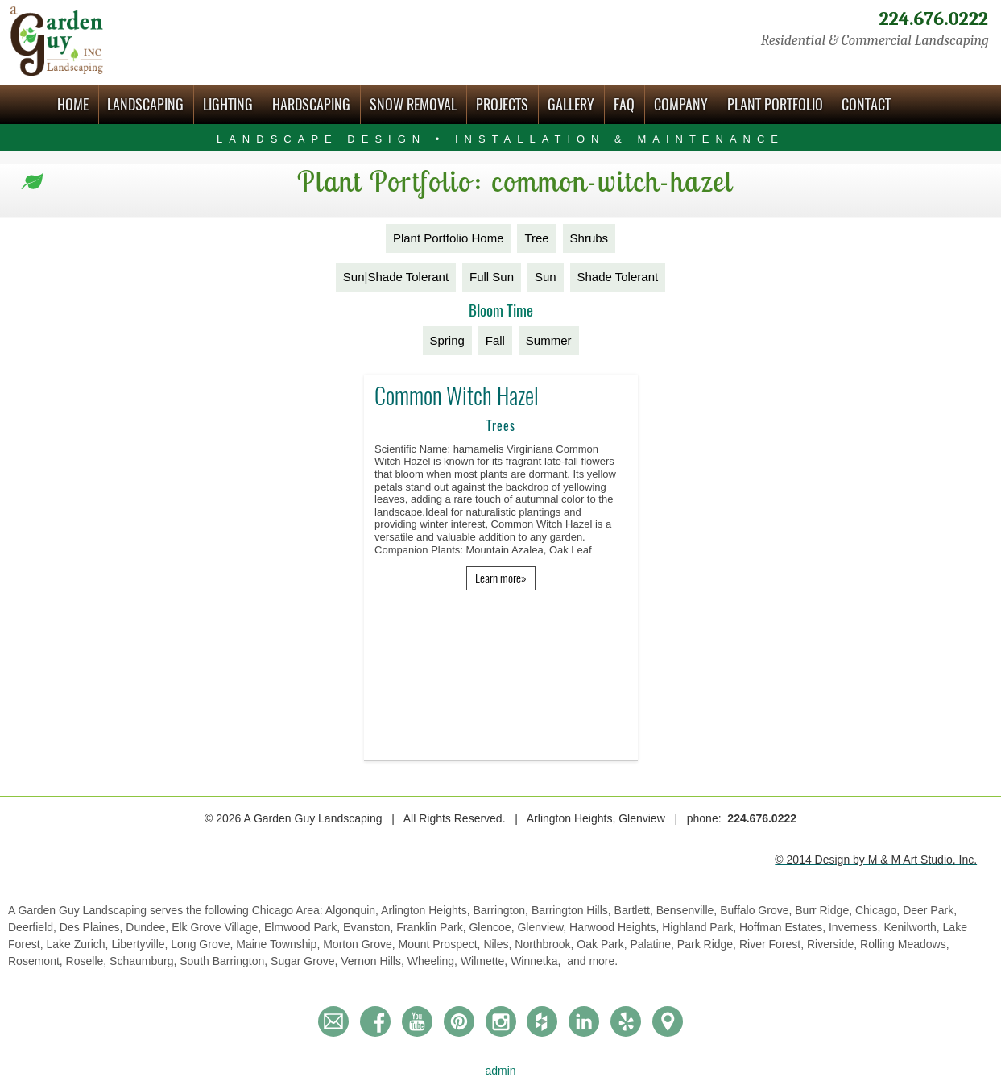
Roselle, (88, 961)
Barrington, (503, 910)
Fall (495, 340)
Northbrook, (546, 944)
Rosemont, (37, 961)
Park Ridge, (708, 944)
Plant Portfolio (775, 104)
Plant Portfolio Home (448, 238)
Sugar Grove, (306, 961)
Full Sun (491, 277)
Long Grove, (203, 944)
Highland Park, (700, 927)
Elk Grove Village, (218, 927)
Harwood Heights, (615, 927)
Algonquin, (353, 910)
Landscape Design (500, 139)
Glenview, (543, 927)
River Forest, (773, 944)
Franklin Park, (432, 927)
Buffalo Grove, (757, 910)
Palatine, (653, 944)
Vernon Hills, (374, 961)
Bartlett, (635, 910)
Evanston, (369, 927)
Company (681, 104)
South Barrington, (225, 961)
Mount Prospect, (441, 944)
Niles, (499, 944)
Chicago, (879, 910)
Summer (549, 340)
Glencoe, (493, 927)
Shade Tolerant (618, 277)
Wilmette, (486, 961)
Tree (536, 238)
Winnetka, (537, 961)
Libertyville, (141, 944)
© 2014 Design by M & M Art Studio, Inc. (876, 859)
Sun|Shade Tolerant (396, 277)
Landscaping (145, 104)
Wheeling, (434, 961)
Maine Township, (279, 944)
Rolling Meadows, (904, 944)
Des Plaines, (93, 927)
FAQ (624, 104)
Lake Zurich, (78, 944)
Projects (502, 104)
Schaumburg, (145, 961)
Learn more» (501, 578)
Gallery (571, 104)
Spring (447, 340)
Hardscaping (311, 104)
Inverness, (856, 927)
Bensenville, (688, 910)
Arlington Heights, (427, 910)
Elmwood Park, (303, 927)
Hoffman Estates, (784, 927)
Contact (866, 104)
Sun (545, 277)
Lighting (228, 104)
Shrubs (589, 238)
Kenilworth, (912, 927)
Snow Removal (413, 104)
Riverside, (833, 944)
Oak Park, (603, 944)
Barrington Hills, (573, 910)
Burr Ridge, (825, 910)
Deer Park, (930, 910)
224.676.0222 (933, 19)
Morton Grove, (360, 944)
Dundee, (149, 927)
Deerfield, (34, 927)
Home (73, 104)
